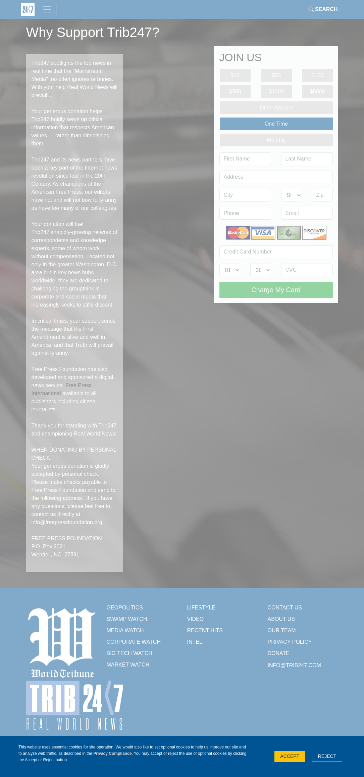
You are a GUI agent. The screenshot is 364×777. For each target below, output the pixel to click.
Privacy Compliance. (113, 753)
